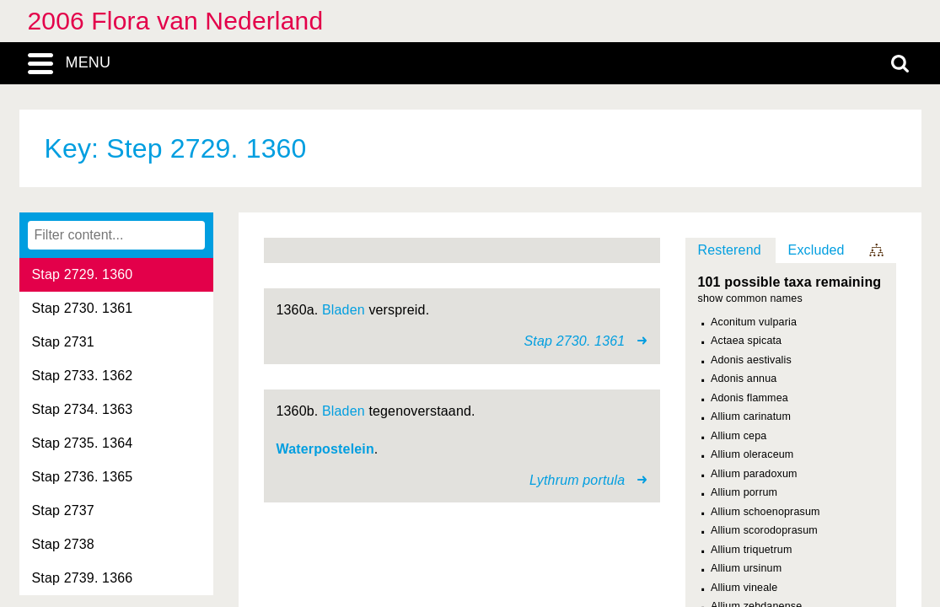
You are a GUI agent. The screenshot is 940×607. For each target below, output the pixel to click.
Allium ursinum (746, 568)
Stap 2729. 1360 (82, 274)
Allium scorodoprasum (764, 530)
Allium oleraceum (752, 454)
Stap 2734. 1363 (82, 409)
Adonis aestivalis (751, 360)
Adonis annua (743, 378)
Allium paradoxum (754, 474)
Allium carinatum (751, 416)
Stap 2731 (63, 342)
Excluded (816, 250)
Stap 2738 (63, 544)
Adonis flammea (749, 398)
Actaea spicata (746, 340)
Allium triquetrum (751, 550)
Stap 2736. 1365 (82, 477)
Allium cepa (738, 436)
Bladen (343, 310)
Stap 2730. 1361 (82, 308)
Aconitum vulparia (754, 322)
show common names (750, 298)
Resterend (729, 250)
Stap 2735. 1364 (82, 443)
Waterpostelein (325, 449)
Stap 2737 (63, 510)
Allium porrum (744, 492)
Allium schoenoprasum (765, 512)
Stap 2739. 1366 (82, 578)
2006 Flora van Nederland (176, 21)
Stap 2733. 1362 (82, 375)
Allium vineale (744, 588)
